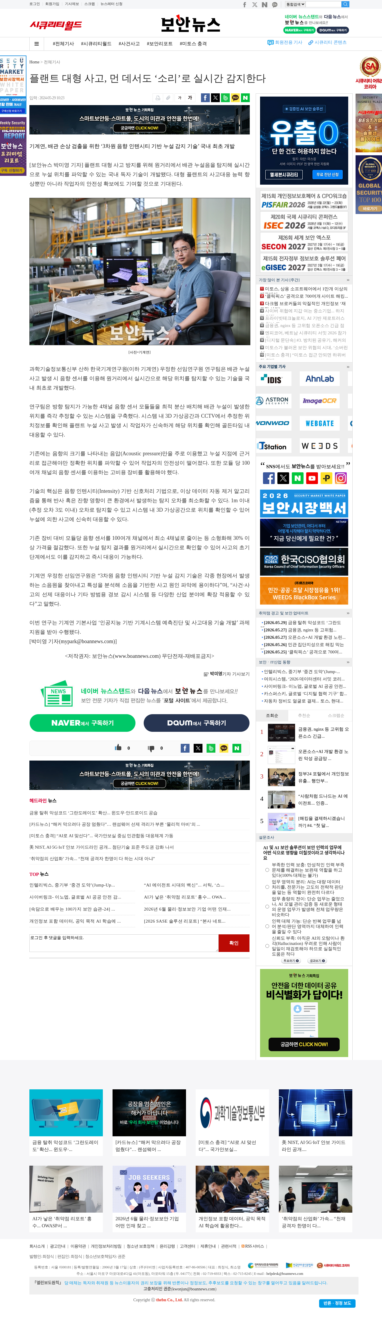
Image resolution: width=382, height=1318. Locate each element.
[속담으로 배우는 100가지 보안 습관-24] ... (72, 909)
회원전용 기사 (289, 42)
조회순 (272, 715)
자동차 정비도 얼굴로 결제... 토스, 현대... (303, 701)
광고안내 (57, 1246)
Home (34, 62)
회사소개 (37, 1246)
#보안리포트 (160, 43)
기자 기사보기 (227, 674)
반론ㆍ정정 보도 (337, 1303)
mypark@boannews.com (87, 641)
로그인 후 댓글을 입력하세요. (124, 943)
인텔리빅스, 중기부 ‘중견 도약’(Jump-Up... (72, 885)
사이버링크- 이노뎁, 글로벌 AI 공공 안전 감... (75, 897)
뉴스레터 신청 (111, 4)
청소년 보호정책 (140, 1246)
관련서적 (228, 1246)
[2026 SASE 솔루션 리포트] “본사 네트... (185, 921)
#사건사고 (129, 43)
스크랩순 (336, 715)
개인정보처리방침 (106, 1246)
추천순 (304, 715)
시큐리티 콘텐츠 (331, 42)
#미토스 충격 (193, 43)
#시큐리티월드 (96, 43)
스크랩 (89, 4)
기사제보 (72, 4)
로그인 (34, 4)
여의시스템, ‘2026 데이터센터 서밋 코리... (304, 679)
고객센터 (187, 1246)
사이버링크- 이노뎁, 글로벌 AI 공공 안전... (305, 686)
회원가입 (52, 4)
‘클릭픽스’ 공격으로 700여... (303, 652)
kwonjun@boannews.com (193, 1289)
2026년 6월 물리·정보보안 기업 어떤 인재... (187, 909)
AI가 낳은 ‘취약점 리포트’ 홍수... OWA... (185, 897)
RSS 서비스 (254, 1246)
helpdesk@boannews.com (284, 1274)
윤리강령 (167, 1246)
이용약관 (78, 1246)
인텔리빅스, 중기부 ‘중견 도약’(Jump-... (302, 671)
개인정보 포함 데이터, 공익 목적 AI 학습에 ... (75, 921)
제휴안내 (208, 1246)
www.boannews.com (137, 656)
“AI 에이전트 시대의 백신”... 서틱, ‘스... (184, 885)
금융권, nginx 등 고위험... (300, 630)
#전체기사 (63, 43)
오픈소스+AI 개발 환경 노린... (305, 637)
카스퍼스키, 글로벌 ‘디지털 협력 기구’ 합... (305, 693)
